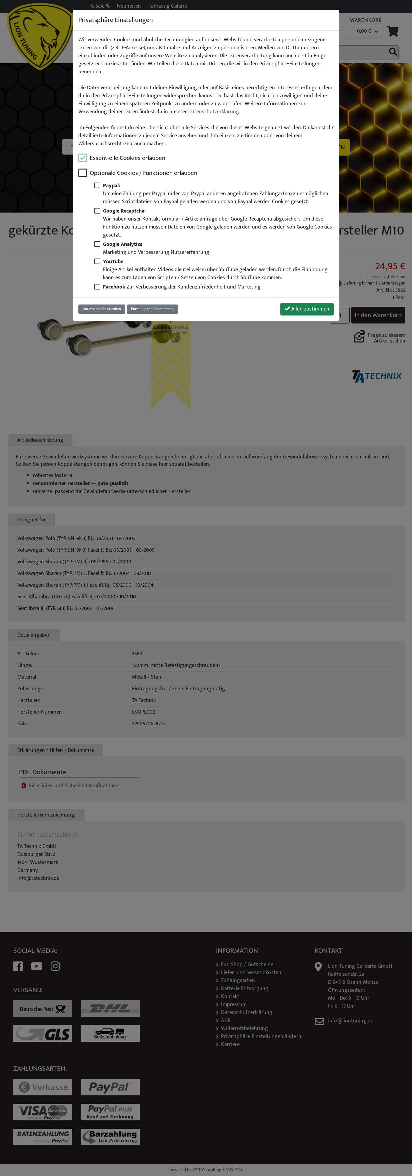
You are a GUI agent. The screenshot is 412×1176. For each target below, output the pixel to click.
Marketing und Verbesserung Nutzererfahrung (156, 248)
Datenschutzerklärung (213, 112)
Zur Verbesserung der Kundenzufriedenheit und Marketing (182, 287)
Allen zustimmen (307, 308)
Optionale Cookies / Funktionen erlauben (143, 173)
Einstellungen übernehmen (152, 309)
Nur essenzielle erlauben (102, 309)
